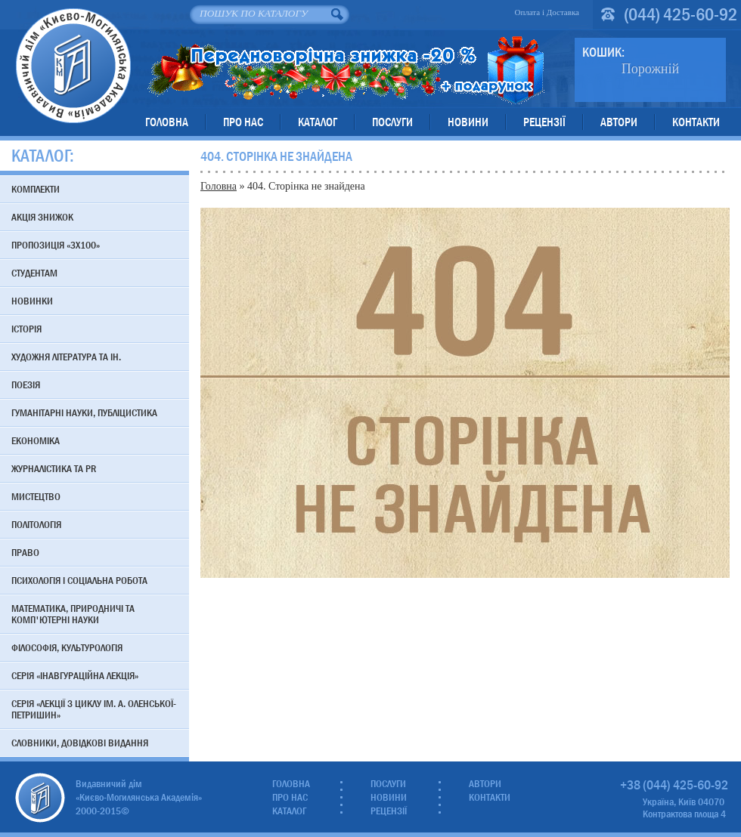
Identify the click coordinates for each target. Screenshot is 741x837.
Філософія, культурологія (66, 647)
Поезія (25, 384)
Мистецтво (35, 496)
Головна (166, 122)
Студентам (34, 273)
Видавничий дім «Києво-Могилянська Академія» (73, 65)
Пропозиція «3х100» (55, 245)
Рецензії (544, 122)
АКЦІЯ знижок (42, 217)
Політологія (36, 524)
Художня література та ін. (66, 356)
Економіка (35, 440)
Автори (618, 122)
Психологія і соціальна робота (79, 580)
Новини (468, 122)
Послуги (392, 122)
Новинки (32, 300)
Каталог (317, 122)
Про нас (243, 122)
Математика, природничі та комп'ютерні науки (73, 613)
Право (25, 552)
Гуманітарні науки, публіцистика (84, 412)
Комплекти (35, 189)
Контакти (696, 122)
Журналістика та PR (53, 468)
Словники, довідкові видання (79, 742)
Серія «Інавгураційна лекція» (74, 675)
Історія (26, 328)
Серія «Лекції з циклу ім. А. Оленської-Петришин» (93, 708)
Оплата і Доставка (546, 12)
